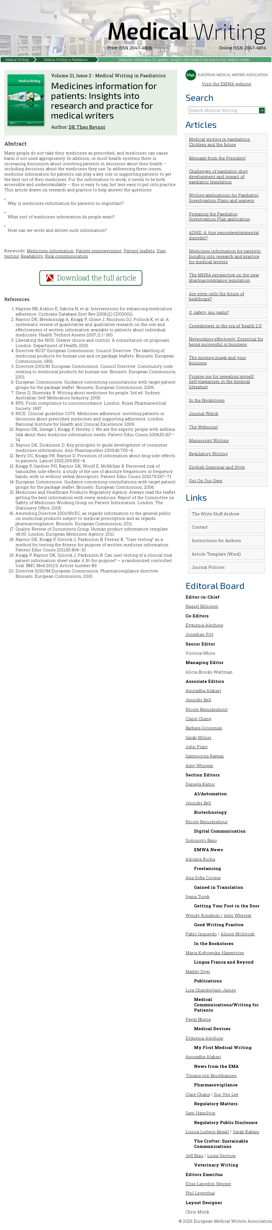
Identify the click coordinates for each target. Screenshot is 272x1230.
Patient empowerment (99, 250)
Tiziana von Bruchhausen (211, 1075)
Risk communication (66, 256)
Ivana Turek (197, 896)
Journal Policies (208, 567)
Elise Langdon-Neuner (208, 1183)
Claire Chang (198, 718)
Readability (32, 256)
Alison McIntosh (238, 934)
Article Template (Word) (216, 554)
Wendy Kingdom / (204, 915)
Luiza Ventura (221, 1155)
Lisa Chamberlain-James (211, 990)
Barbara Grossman (204, 728)
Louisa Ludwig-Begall (207, 1131)
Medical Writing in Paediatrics (66, 59)
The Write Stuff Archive (215, 514)
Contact (200, 527)
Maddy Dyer (198, 971)
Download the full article (91, 277)
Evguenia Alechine (204, 625)
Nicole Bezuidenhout (207, 709)
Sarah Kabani (246, 1131)
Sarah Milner (198, 737)
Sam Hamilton (200, 1113)
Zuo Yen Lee (226, 1094)
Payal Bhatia (198, 1019)
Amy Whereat (199, 765)
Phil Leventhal (200, 1193)
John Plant (197, 746)
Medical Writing (17, 59)
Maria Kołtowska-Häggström (215, 952)
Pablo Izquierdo (201, 934)
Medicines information (50, 250)
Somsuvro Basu (201, 840)
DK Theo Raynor (87, 127)
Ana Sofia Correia (203, 877)
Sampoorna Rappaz (205, 756)
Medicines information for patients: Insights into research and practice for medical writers (184, 59)
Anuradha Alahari (203, 690)
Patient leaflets (139, 250)
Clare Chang (198, 1094)
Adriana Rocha (200, 859)
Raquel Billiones (202, 606)
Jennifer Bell (198, 700)
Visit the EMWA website (227, 81)
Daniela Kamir (200, 784)
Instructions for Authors (216, 540)
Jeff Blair (194, 1155)
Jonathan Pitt (199, 634)
